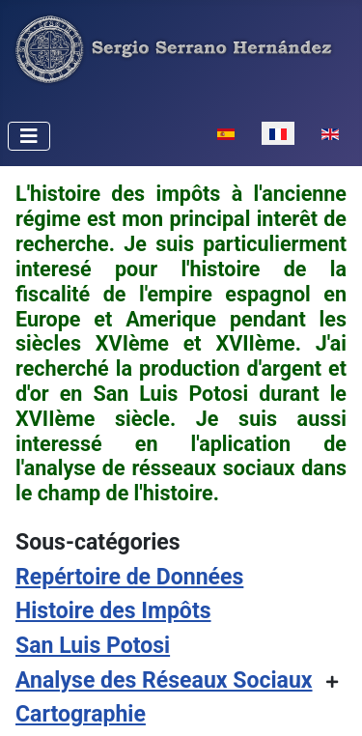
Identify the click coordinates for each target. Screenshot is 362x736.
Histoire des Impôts (113, 611)
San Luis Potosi (92, 646)
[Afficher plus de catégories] (332, 682)
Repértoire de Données (129, 577)
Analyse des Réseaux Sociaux (164, 680)
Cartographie (80, 714)
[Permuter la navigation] (29, 136)
